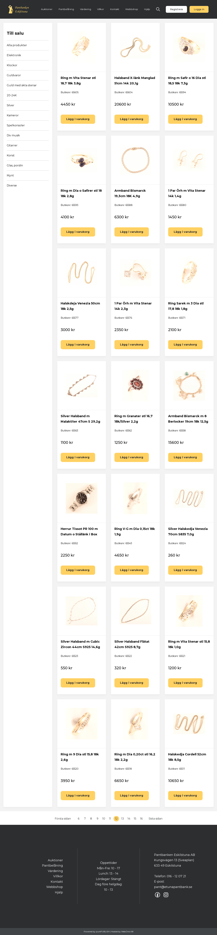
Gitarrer (12, 145)
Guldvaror (14, 75)
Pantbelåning (66, 9)
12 (116, 818)
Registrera (176, 9)
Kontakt (114, 9)
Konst (11, 155)
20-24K (12, 95)
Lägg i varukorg (78, 119)
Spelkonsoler (16, 125)
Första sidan (63, 818)
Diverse (12, 185)
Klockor (12, 65)
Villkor (100, 9)
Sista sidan (155, 818)
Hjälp (147, 9)
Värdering (85, 9)
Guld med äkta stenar (22, 85)
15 (135, 818)
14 (128, 818)
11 (110, 818)
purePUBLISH (103, 931)
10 (103, 818)
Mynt (10, 175)
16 (141, 818)
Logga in (199, 9)
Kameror (13, 115)
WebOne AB (127, 931)
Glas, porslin (15, 165)
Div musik (13, 135)
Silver (10, 105)
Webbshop (131, 9)
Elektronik (14, 55)
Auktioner (46, 9)
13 (122, 818)
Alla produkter (17, 45)
